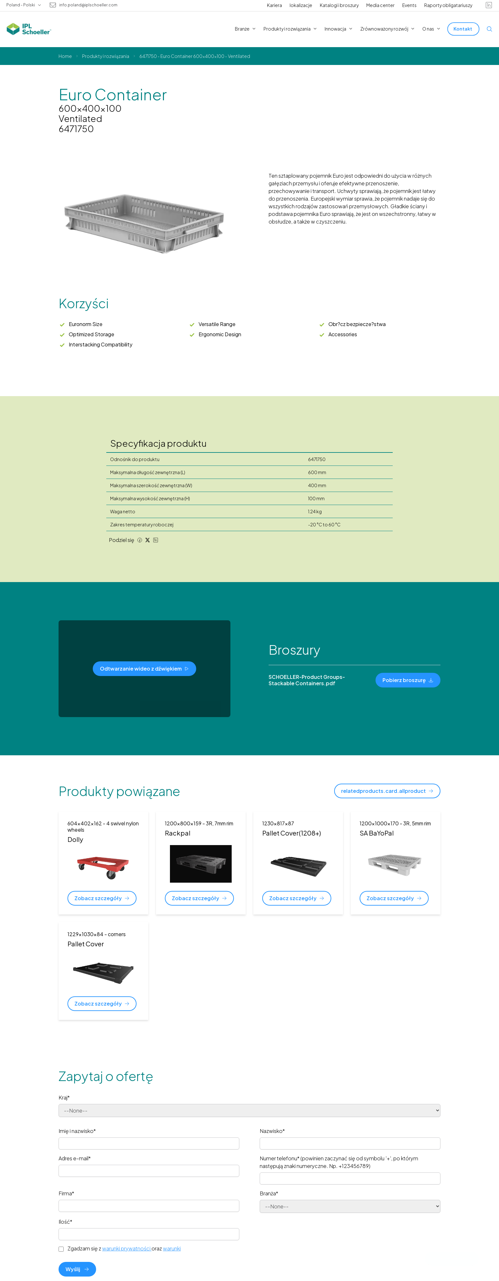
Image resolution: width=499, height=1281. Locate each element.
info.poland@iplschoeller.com (88, 5)
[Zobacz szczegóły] (102, 898)
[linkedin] (489, 5)
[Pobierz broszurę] (408, 680)
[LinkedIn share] (155, 540)
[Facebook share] (140, 540)
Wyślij (77, 1269)
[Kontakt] (463, 28)
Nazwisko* (272, 1131)
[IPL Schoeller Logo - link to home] (29, 28)
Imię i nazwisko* (77, 1131)
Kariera (274, 5)
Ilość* (65, 1221)
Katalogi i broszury (339, 5)
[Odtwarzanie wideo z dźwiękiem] (144, 668)
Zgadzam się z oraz (124, 1248)
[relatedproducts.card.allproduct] (387, 791)
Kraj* (64, 1097)
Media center (380, 5)
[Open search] (489, 29)
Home (65, 56)
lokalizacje (301, 5)
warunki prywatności (126, 1248)
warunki (172, 1248)
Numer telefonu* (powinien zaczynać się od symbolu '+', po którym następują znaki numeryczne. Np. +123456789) (339, 1162)
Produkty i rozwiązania (105, 56)
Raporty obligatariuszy (448, 5)
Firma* (66, 1193)
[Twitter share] (147, 540)
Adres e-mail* (75, 1158)
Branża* (269, 1193)
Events (409, 5)
